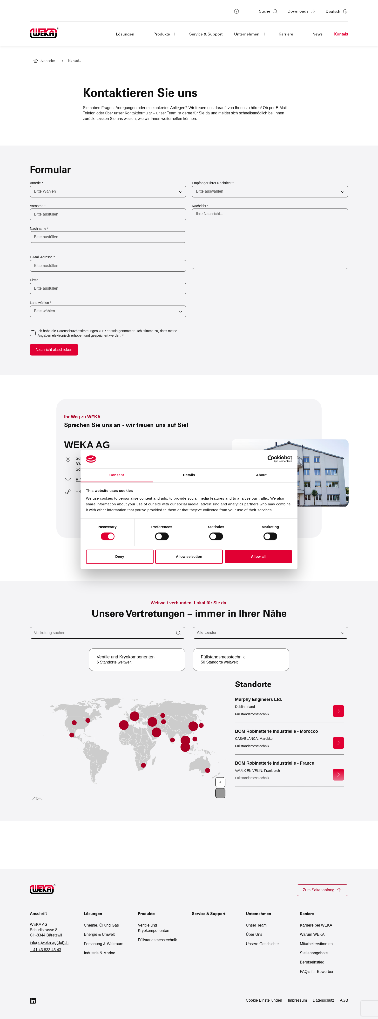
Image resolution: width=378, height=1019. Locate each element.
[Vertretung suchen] (107, 633)
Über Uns (254, 934)
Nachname (39, 228)
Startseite (47, 61)
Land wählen (40, 303)
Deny (119, 556)
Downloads (302, 11)
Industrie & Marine (99, 953)
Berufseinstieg (312, 962)
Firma (34, 280)
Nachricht (200, 206)
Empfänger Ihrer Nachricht (213, 183)
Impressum (297, 1000)
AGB (344, 1000)
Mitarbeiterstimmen (316, 944)
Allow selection (189, 556)
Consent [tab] (116, 475)
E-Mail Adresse (42, 257)
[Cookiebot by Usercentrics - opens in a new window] (271, 459)
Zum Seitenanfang (322, 890)
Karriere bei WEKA (316, 925)
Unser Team (256, 925)
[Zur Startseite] (45, 890)
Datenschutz (323, 1000)
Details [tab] (189, 475)
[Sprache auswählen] (337, 11)
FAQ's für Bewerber (316, 972)
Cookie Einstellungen (264, 1000)
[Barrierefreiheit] (236, 11)
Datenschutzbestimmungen (77, 331)
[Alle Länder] (270, 633)
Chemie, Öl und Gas (101, 925)
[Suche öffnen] (268, 11)
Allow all (258, 556)
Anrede (36, 183)
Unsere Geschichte (262, 944)
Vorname (38, 206)
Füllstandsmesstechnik (157, 940)
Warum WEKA (312, 934)
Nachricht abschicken (54, 350)
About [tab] (261, 475)
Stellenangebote (314, 953)
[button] (129, 34)
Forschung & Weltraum (103, 944)
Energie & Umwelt (99, 934)
